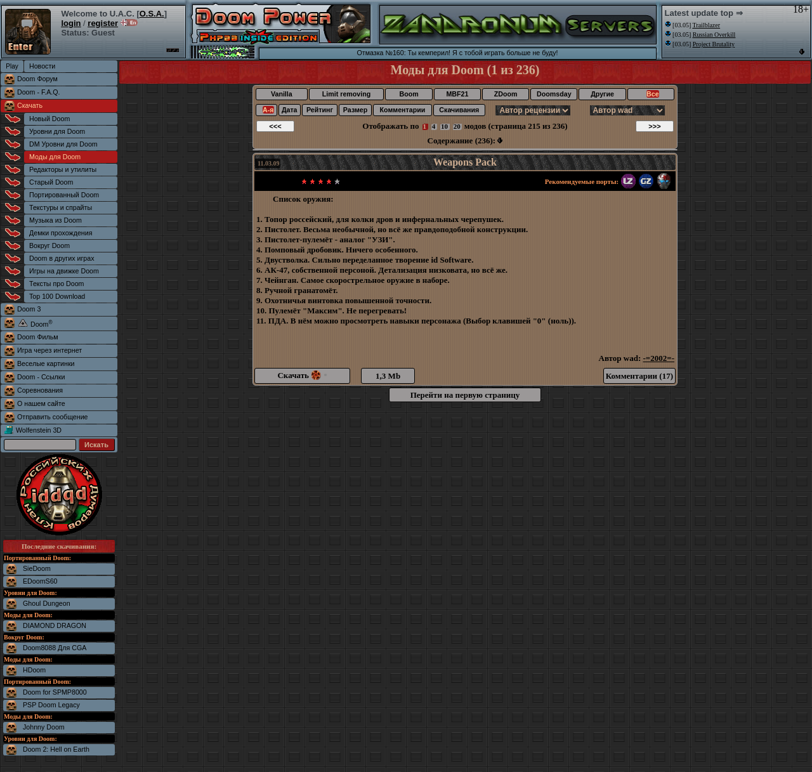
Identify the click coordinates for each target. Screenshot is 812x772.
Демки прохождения (60, 233)
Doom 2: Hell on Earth (56, 749)
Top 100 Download (57, 296)
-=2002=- (658, 358)
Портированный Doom (64, 195)
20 (457, 126)
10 (444, 126)
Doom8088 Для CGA (54, 647)
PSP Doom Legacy (51, 705)
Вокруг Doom (49, 245)
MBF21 (457, 94)
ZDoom (506, 94)
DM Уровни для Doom (63, 144)
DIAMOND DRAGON (54, 625)
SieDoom (37, 568)
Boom (408, 94)
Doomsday (554, 94)
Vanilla (281, 94)
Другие (602, 94)
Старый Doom (51, 182)
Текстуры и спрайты (60, 207)
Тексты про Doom (56, 283)
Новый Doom (49, 118)
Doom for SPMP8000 (55, 692)
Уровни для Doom (57, 131)
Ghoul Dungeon (46, 603)
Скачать (30, 105)
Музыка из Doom (55, 220)
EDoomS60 (40, 581)
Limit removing (346, 94)
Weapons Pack (465, 162)
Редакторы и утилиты (62, 169)
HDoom (34, 670)
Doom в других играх (62, 258)
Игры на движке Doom (64, 271)
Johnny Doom (44, 727)
